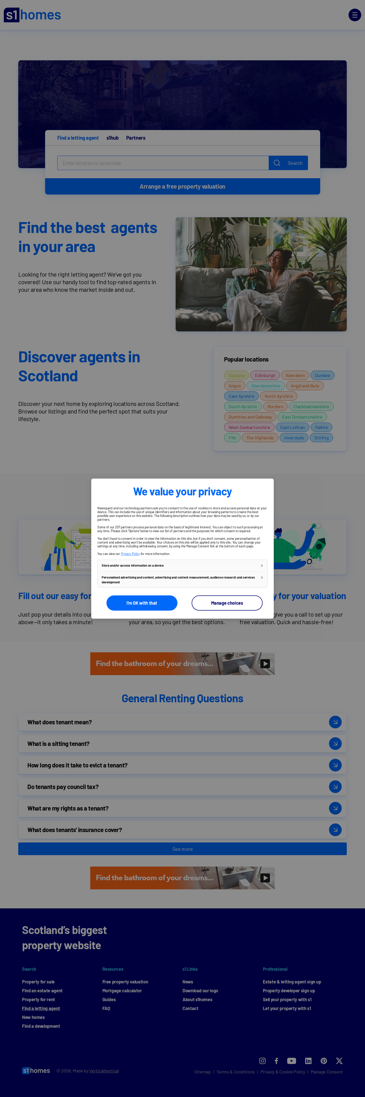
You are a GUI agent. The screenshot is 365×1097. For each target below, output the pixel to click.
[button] (182, 565)
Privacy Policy (130, 554)
